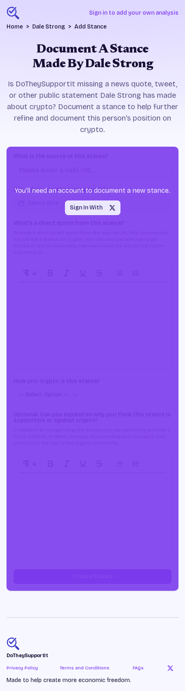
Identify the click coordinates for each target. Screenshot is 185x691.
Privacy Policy (22, 668)
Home (15, 26)
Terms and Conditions (84, 668)
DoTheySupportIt (27, 655)
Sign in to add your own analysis (133, 12)
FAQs (138, 668)
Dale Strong (48, 26)
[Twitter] (170, 668)
